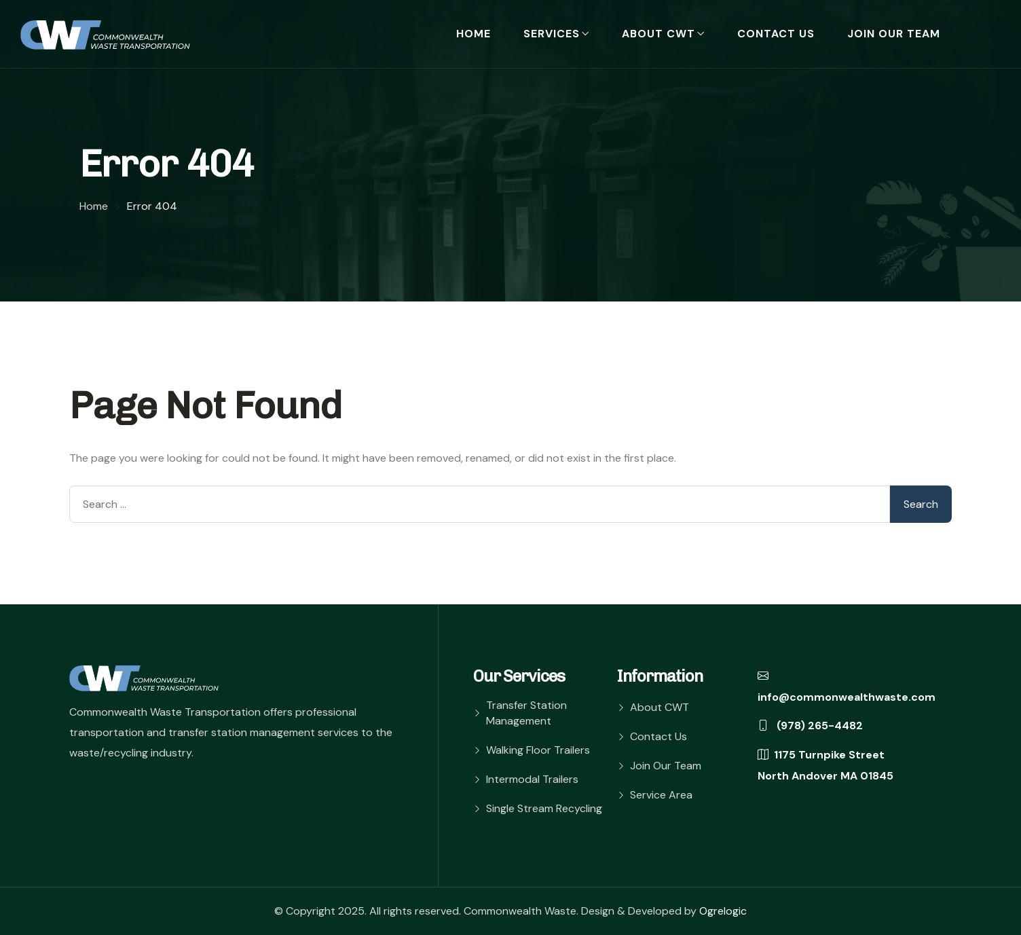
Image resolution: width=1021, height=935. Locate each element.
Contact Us (776, 33)
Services (551, 33)
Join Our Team (893, 33)
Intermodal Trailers (532, 779)
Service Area (661, 795)
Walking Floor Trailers (538, 750)
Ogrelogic (723, 911)
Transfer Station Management (526, 713)
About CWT (658, 33)
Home (473, 33)
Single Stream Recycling (544, 808)
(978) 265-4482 (810, 725)
